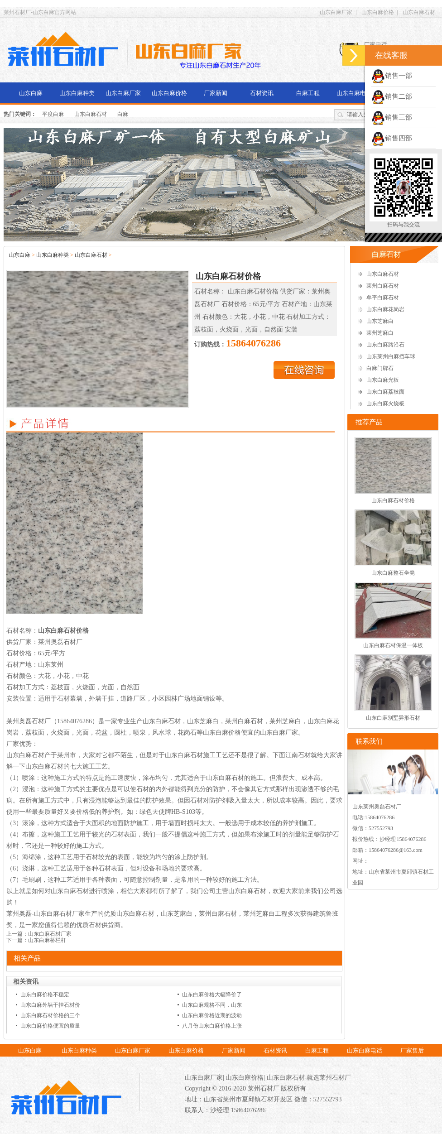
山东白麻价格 (377, 12)
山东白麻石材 (419, 12)
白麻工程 (308, 93)
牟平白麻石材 (382, 297)
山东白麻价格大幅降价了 (212, 994)
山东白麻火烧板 (385, 403)
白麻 (122, 114)
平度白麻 (53, 114)
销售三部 (391, 117)
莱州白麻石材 (382, 286)
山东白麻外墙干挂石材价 (50, 1005)
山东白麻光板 (382, 380)
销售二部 (391, 96)
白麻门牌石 (380, 368)
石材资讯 (262, 93)
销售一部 (391, 75)
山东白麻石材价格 (393, 500)
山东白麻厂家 (336, 12)
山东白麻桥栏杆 (47, 940)
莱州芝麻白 (380, 333)
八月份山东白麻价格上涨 (212, 1026)
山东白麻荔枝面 (385, 392)
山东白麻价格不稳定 (44, 994)
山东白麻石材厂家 (50, 934)
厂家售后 (412, 1050)
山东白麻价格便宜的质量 (50, 1026)
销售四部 (391, 138)
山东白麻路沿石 (385, 344)
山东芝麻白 (380, 321)
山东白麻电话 (354, 93)
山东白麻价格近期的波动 (212, 1015)
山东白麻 (31, 93)
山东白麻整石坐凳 (393, 573)
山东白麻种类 (77, 93)
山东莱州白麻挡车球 (390, 356)
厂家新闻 (215, 93)
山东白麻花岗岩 (385, 309)
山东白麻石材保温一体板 (393, 645)
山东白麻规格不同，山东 (212, 1005)
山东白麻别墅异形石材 (393, 718)
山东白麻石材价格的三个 (50, 1015)
